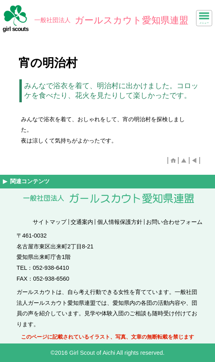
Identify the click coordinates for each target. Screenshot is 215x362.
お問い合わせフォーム (174, 222)
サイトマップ (50, 222)
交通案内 (82, 222)
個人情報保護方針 (119, 222)
